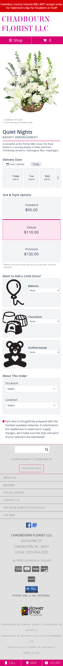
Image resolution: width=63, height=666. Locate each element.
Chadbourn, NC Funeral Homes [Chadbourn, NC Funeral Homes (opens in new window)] (20, 624)
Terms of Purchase (41, 647)
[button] (31, 589)
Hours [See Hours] (52, 663)
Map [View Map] (31, 663)
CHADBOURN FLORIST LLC (26, 23)
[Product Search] (32, 449)
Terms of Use (31, 652)
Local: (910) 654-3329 (31, 552)
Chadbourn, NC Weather (16, 635)
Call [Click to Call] (10, 663)
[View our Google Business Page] (34, 527)
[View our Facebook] (28, 527)
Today (35, 164)
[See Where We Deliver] (31, 468)
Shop (15, 40)
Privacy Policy (17, 647)
